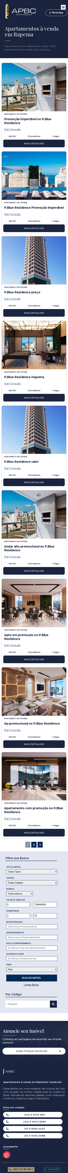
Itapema (23, 114)
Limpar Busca (31, 984)
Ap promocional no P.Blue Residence (32, 723)
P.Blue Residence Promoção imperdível (34, 207)
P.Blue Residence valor (21, 462)
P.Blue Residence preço (22, 292)
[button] (63, 7)
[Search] (53, 1004)
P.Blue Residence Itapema (24, 377)
